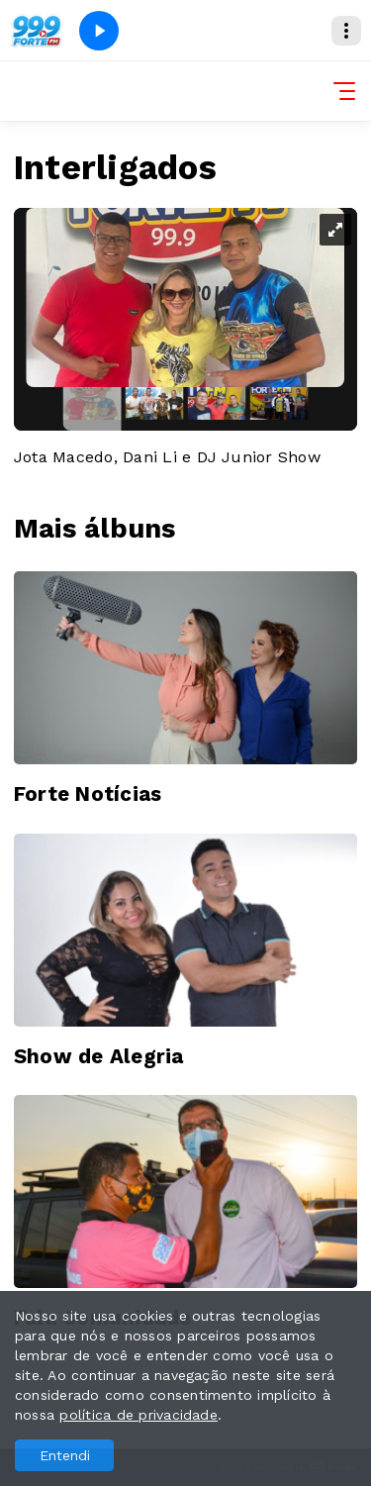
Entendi (65, 1455)
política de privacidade (138, 1415)
